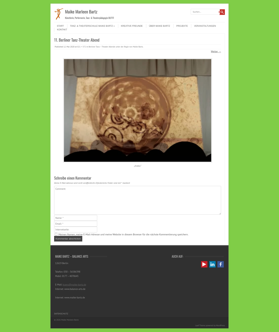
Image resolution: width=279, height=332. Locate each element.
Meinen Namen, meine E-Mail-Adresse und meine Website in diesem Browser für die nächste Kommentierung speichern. (123, 234)
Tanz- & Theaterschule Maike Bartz (92, 26)
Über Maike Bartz (159, 26)
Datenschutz (61, 313)
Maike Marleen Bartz (81, 11)
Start (60, 26)
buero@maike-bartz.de (74, 284)
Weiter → (216, 51)
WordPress (220, 325)
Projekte (182, 26)
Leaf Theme (200, 325)
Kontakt (62, 29)
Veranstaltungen (205, 26)
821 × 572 (81, 46)
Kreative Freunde (132, 26)
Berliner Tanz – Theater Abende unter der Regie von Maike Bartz (116, 46)
